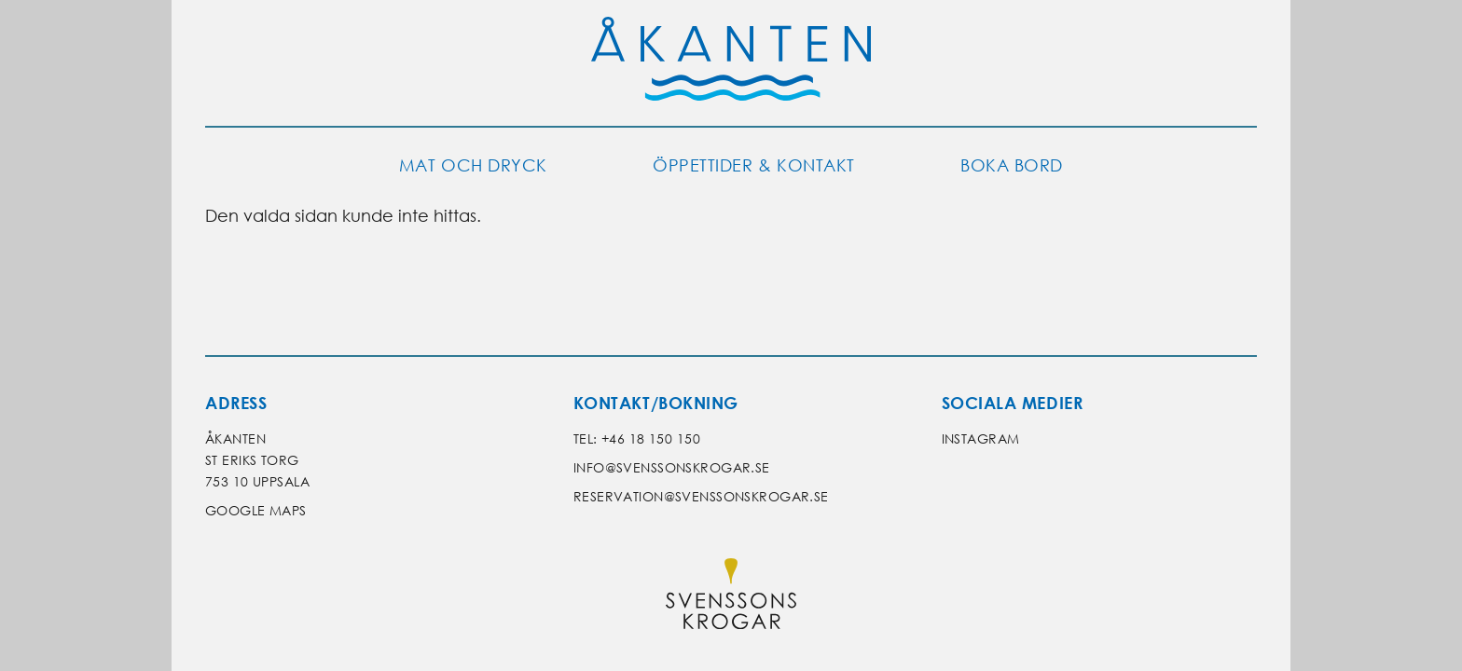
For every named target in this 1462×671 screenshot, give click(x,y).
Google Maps (256, 510)
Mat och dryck (473, 165)
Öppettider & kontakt (754, 165)
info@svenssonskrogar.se (671, 467)
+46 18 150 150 (650, 438)
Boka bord (1011, 165)
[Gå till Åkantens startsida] (731, 63)
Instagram (981, 438)
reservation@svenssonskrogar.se (701, 496)
